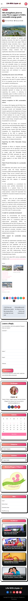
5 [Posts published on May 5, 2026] (10, 423)
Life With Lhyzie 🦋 (13, 3)
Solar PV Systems (17, 271)
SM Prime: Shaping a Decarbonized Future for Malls (7, 289)
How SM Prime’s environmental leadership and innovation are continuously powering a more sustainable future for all (6, 274)
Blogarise (21, 597)
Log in (3, 500)
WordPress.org (5, 511)
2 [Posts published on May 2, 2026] (24, 421)
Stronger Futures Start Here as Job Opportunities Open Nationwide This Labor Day (13, 548)
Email (3, 357)
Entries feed (4, 504)
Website (4, 363)
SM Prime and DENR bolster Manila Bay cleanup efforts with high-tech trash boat (9, 311)
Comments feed (5, 507)
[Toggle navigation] (2, 4)
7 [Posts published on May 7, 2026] (17, 423)
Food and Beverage (9, 559)
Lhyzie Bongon (10, 20)
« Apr (3, 438)
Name (3, 351)
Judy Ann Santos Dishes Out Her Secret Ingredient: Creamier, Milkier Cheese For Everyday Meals (13, 577)
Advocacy (5, 9)
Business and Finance (9, 544)
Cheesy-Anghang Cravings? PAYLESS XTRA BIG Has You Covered (14, 562)
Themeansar (14, 599)
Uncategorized (8, 530)
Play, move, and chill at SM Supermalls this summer (11, 533)
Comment (4, 330)
